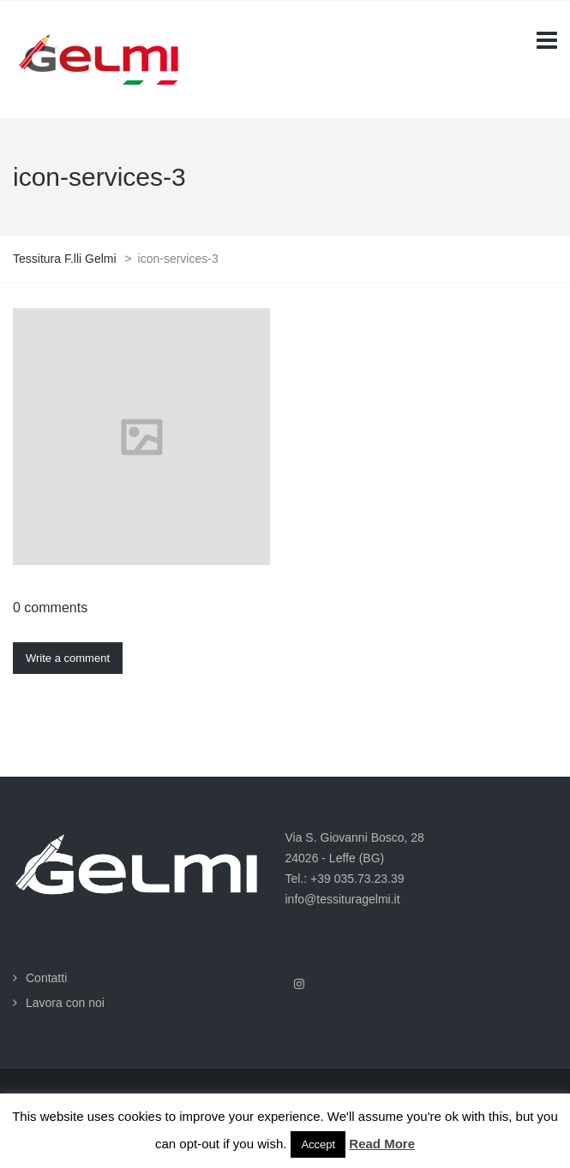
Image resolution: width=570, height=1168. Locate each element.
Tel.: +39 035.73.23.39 (345, 878)
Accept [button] (318, 1144)
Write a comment (68, 658)
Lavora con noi (65, 1003)
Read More (382, 1143)
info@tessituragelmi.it (342, 899)
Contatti (46, 978)
